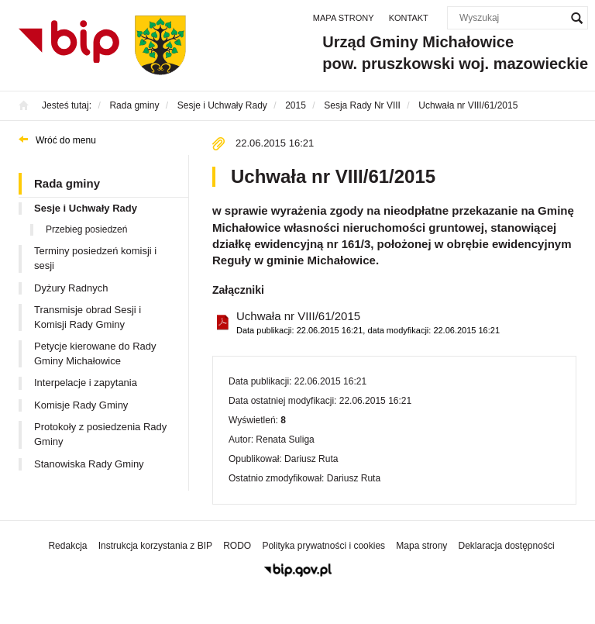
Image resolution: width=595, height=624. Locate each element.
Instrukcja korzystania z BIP (155, 545)
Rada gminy (67, 183)
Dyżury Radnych (71, 288)
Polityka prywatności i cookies (323, 545)
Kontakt (408, 17)
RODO (237, 545)
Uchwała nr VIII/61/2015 (368, 322)
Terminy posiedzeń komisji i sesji (95, 258)
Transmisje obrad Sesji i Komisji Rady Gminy (87, 317)
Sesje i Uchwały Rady (85, 208)
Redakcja (67, 545)
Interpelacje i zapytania (85, 382)
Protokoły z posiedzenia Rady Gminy (100, 434)
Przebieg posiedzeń (86, 229)
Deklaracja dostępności (506, 545)
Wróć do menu (66, 140)
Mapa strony (343, 17)
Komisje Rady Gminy (81, 405)
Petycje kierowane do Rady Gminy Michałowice (95, 353)
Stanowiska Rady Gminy (89, 464)
